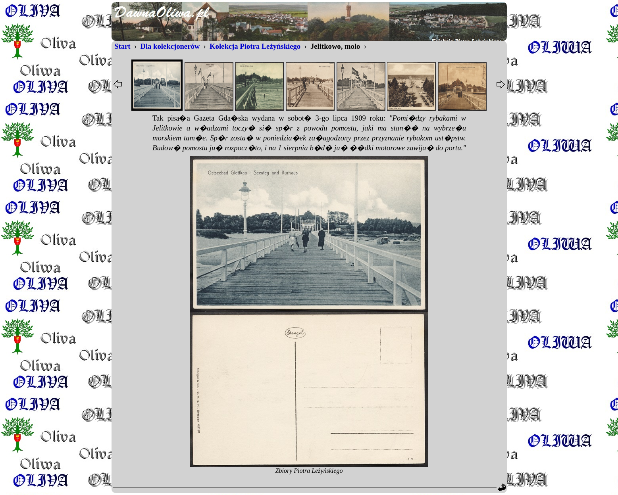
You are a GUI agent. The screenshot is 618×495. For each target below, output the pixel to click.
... (309, 133)
